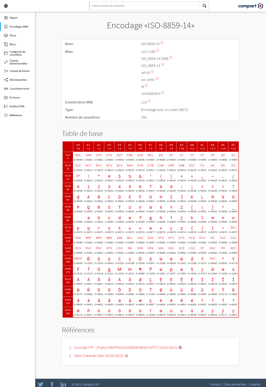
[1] (162, 42)
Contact (215, 384)
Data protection (235, 384)
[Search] (204, 5)
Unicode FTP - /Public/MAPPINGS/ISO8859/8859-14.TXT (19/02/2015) (126, 347)
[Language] (5, 5)
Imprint (255, 384)
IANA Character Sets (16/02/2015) (99, 355)
